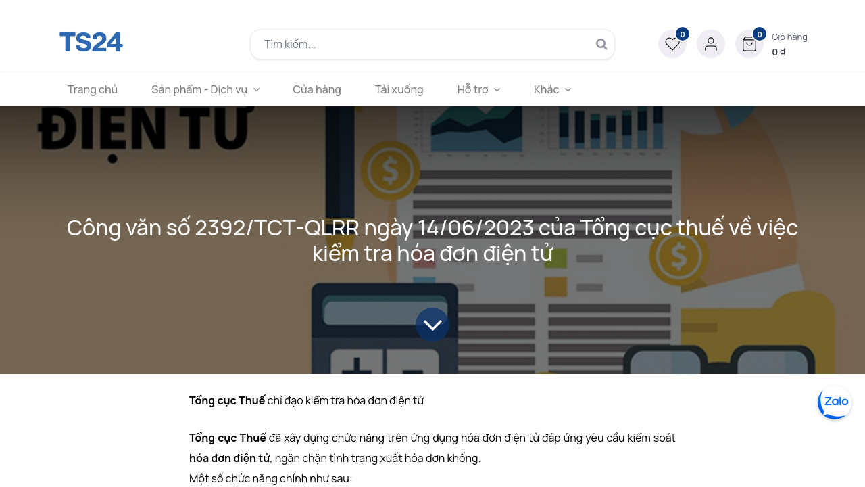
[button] (771, 44)
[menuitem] (92, 89)
